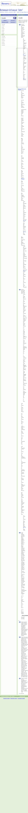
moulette (3, 28)
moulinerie (3, 40)
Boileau (24, 78)
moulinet (3, 42)
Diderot (24, 270)
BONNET (22, 178)
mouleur (3, 30)
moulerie (3, 25)
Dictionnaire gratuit (13, 698)
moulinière (3, 45)
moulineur (3, 43)
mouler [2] (3, 24)
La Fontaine (24, 54)
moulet (3, 27)
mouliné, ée (3, 37)
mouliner (3, 39)
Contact (13, 696)
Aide (10, 696)
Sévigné (24, 220)
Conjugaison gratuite (21, 698)
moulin (3, 34)
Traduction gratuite (6, 698)
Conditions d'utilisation (5, 696)
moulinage (3, 36)
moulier (3, 31)
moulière (3, 33)
